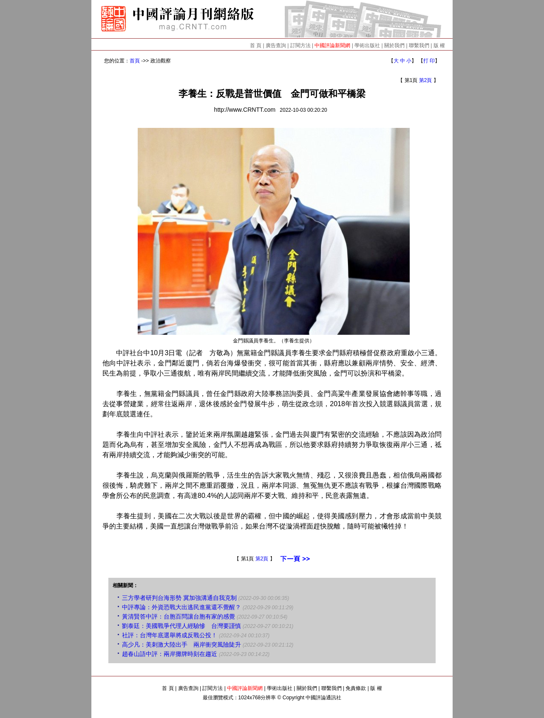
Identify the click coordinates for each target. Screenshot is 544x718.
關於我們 (394, 45)
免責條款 (356, 688)
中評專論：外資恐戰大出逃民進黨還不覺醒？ (181, 607)
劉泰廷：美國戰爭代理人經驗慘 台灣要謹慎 (181, 625)
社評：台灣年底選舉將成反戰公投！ (169, 635)
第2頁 (425, 80)
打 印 (429, 61)
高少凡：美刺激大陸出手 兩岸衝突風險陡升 (181, 644)
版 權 (439, 45)
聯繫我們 (419, 45)
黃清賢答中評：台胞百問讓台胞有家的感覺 (178, 616)
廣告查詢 (276, 45)
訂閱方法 (300, 45)
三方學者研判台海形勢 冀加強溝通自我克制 (179, 597)
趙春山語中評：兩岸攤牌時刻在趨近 (169, 653)
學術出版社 (367, 45)
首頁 (135, 61)
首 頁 (255, 45)
